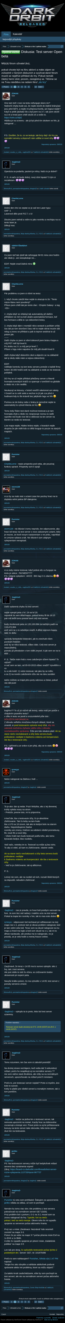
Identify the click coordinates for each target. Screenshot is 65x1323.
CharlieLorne (17, 198)
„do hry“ (42, 82)
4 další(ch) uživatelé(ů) (41, 760)
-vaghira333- (26, 152)
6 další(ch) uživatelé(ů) (53, 549)
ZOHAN (15, 93)
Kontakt (52, 1314)
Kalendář (17, 34)
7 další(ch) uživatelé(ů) (41, 152)
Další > (40, 87)
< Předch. (5, 87)
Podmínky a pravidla (43, 1318)
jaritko (14, 1151)
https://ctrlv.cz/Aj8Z (13, 117)
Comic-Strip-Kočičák (37, 1287)
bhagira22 (33, 188)
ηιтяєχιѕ (15, 769)
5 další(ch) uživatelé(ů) (53, 233)
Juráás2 (6, 152)
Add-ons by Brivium (51, 1320)
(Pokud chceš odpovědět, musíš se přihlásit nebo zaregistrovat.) (41, 1299)
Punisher (16, 454)
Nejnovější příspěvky (12, 39)
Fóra (6, 34)
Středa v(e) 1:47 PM (48, 1258)
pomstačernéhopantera (21, 188)
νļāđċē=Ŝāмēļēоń (19, 246)
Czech (3, 1314)
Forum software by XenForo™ (32, 1320)
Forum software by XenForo (11, 1320)
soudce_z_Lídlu (15, 152)
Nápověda (60, 1314)
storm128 (16, 487)
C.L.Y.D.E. (39, 233)
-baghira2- (16, 162)
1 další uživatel (44, 188)
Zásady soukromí (58, 1318)
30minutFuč (8, 188)
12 (36, 87)
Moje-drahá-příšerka (28, 233)
